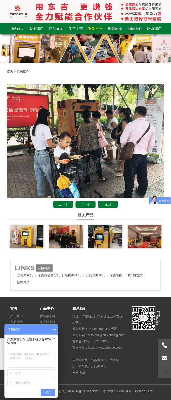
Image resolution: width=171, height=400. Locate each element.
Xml (150, 391)
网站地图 (78, 372)
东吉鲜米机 (25, 275)
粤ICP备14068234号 (117, 391)
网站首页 (17, 28)
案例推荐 (95, 28)
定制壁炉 (23, 282)
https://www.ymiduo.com (105, 347)
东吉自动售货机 (49, 275)
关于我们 (36, 28)
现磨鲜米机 (47, 322)
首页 (10, 71)
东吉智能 (116, 275)
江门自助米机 (95, 275)
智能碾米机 (73, 275)
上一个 (63, 204)
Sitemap (139, 391)
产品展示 (56, 28)
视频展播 (115, 28)
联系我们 (154, 28)
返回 (108, 204)
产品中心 (47, 308)
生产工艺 (76, 28)
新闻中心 (135, 28)
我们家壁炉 (135, 275)
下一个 (85, 204)
